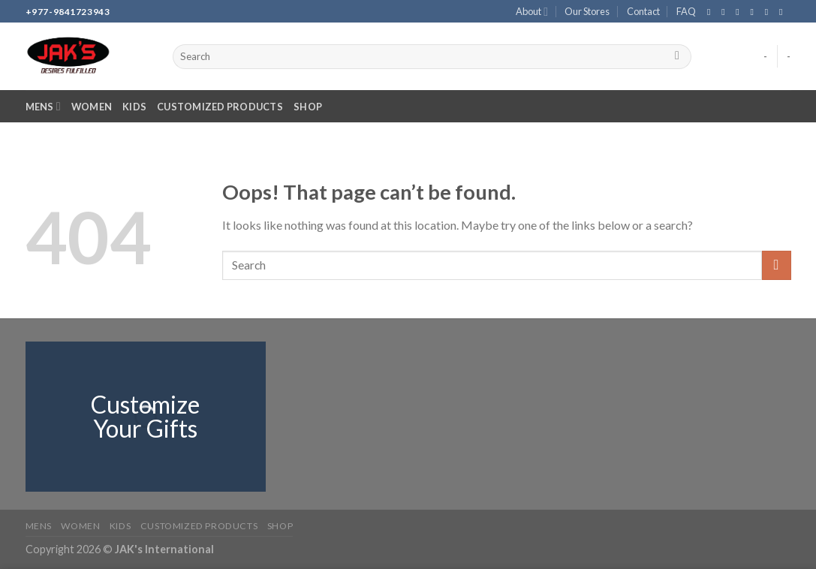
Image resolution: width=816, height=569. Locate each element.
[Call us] (769, 12)
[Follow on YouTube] (783, 12)
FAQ (686, 11)
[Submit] (677, 57)
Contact (643, 11)
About (532, 12)
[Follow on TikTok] (740, 12)
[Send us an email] (755, 12)
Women (91, 107)
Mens (43, 106)
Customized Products (220, 107)
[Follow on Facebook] (711, 12)
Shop (308, 107)
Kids (134, 107)
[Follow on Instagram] (725, 12)
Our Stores (587, 11)
